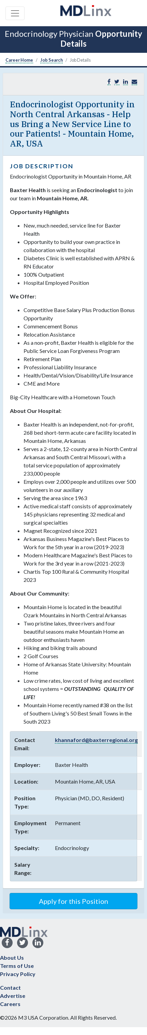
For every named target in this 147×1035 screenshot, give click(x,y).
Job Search (51, 60)
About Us (12, 957)
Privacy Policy (17, 974)
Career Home (19, 60)
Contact (10, 987)
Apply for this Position (73, 901)
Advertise (12, 995)
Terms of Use (17, 965)
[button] (134, 81)
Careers (10, 1004)
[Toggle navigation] (15, 13)
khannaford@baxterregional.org (96, 740)
